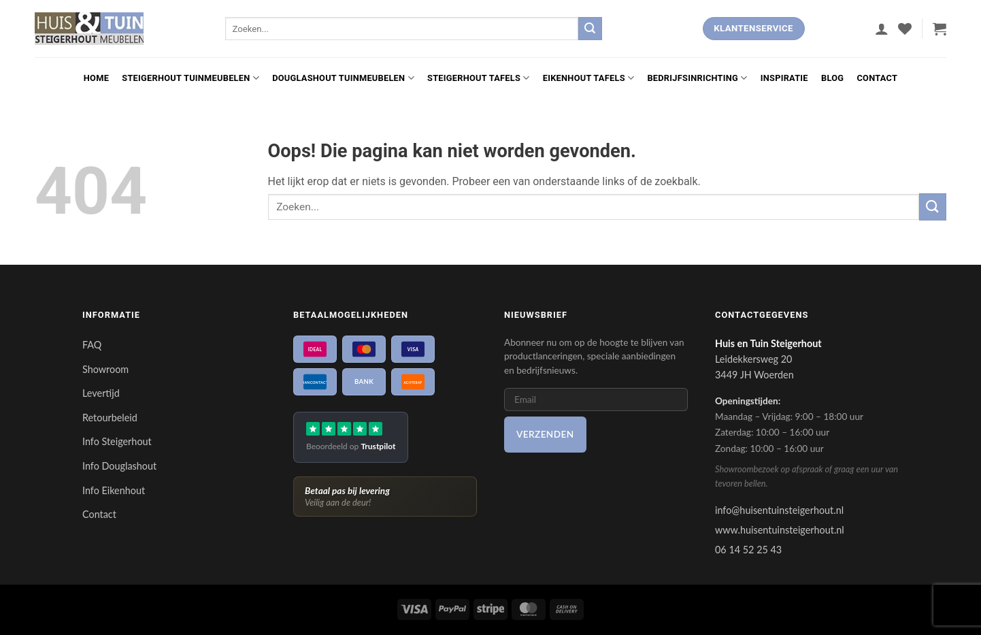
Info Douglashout (119, 466)
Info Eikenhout (113, 490)
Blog (832, 78)
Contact (877, 78)
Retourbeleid (109, 417)
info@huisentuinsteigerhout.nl (779, 510)
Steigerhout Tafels (478, 77)
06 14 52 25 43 (748, 549)
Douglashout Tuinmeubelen (343, 77)
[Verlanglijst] (905, 29)
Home (96, 78)
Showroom (105, 369)
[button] (881, 29)
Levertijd (101, 393)
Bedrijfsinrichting (697, 77)
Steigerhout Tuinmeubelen (190, 77)
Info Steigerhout (117, 441)
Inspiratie (784, 78)
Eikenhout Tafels (588, 77)
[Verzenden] (589, 28)
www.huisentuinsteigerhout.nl (779, 530)
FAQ (91, 345)
